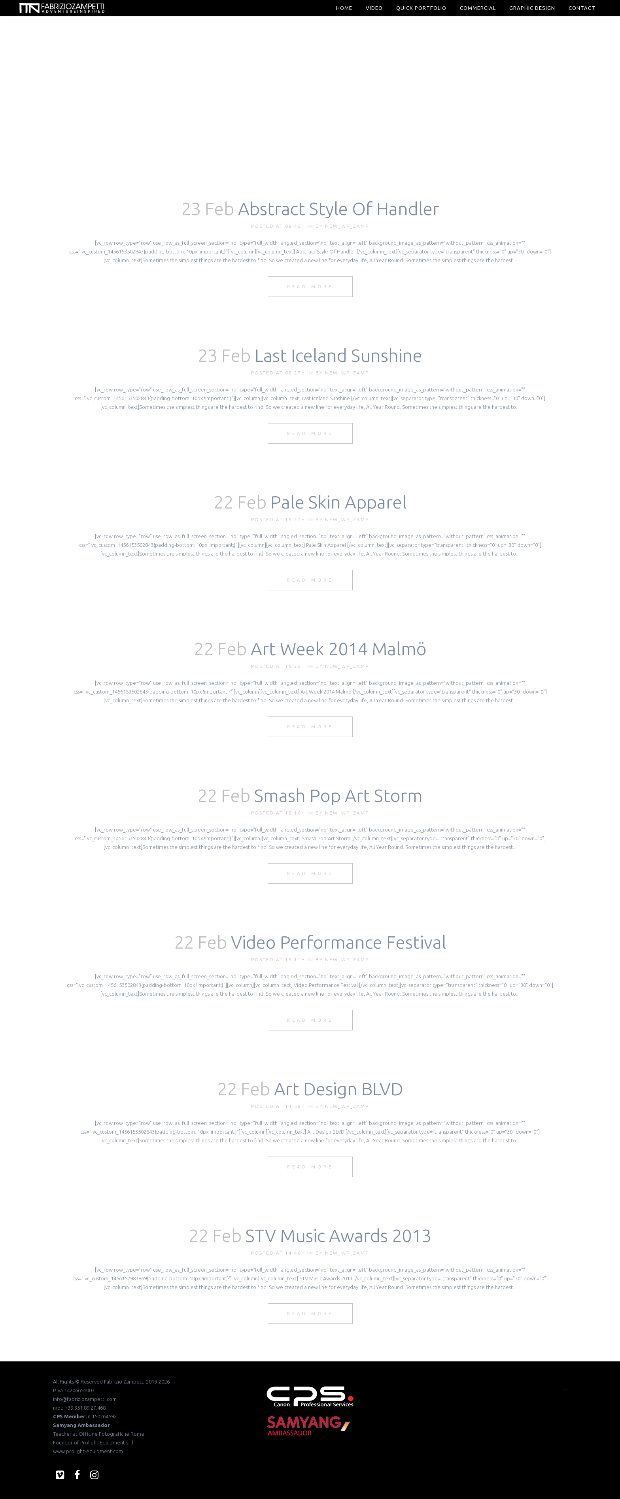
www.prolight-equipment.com (88, 1451)
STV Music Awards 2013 (338, 1235)
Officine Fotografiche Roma (111, 1434)
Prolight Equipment (102, 1442)
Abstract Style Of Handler (338, 208)
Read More (310, 286)
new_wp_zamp (347, 226)
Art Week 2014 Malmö (339, 649)
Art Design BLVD (338, 1089)
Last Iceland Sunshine (338, 355)
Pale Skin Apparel (338, 502)
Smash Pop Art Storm (338, 795)
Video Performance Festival (338, 942)
